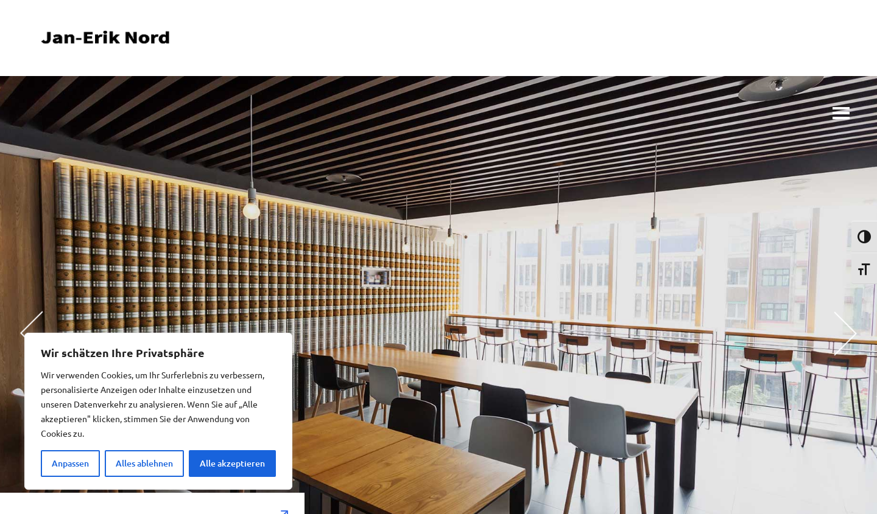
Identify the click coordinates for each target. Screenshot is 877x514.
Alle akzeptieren (232, 463)
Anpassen (70, 463)
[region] (158, 411)
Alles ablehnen (144, 463)
